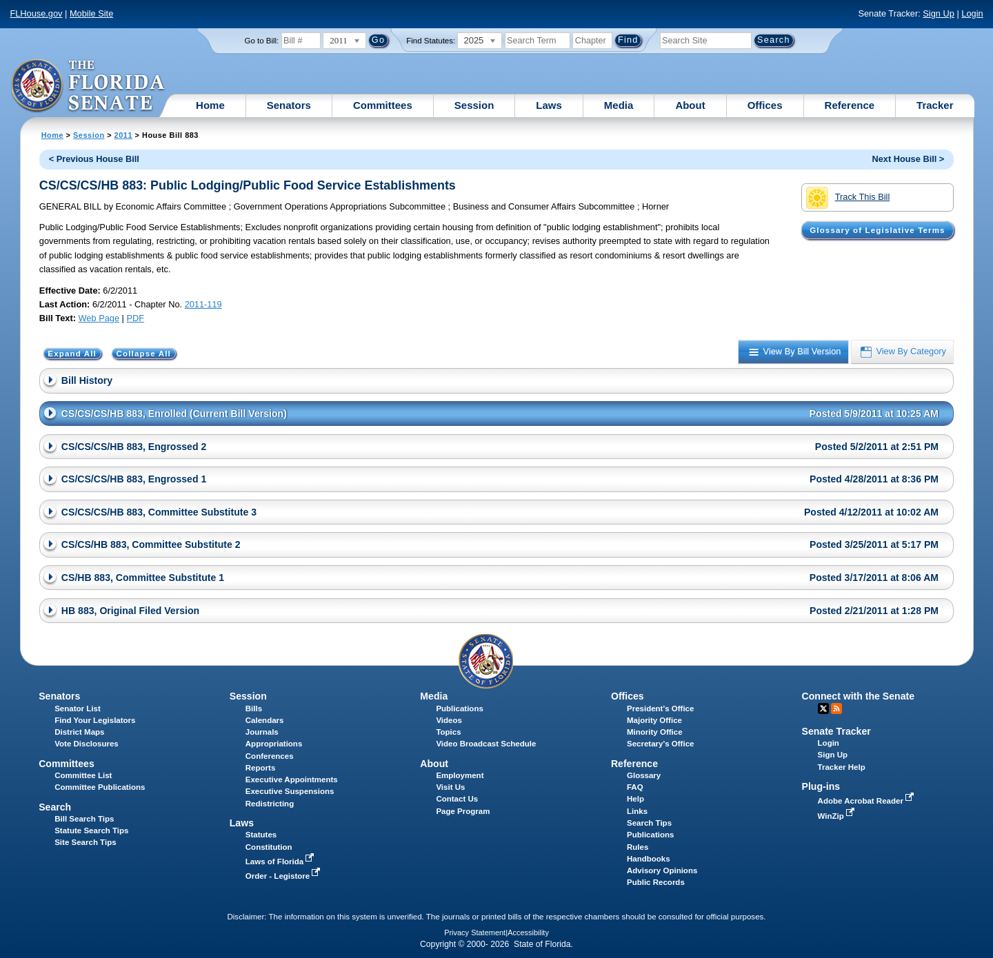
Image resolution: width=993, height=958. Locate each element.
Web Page (99, 318)
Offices (765, 105)
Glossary (644, 775)
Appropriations (274, 744)
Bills (253, 708)
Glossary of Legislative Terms (877, 230)
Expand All (72, 353)
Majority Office (654, 720)
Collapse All (144, 353)
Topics (448, 732)
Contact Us (457, 799)
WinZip (837, 816)
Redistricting (269, 803)
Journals (262, 732)
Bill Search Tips (84, 819)
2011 (123, 135)
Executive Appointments (291, 779)
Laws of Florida (281, 861)
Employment (459, 775)
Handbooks (648, 859)
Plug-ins (821, 786)
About (690, 105)
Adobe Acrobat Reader (867, 801)
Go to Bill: (261, 41)
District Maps (79, 732)
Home (210, 105)
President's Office (660, 708)
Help (635, 799)
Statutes (261, 834)
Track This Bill (848, 198)
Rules (637, 847)
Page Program (463, 811)
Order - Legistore (284, 876)
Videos (449, 720)
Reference (850, 105)
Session (474, 105)
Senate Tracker (836, 731)
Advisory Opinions (662, 870)
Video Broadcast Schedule (486, 744)
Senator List (77, 708)
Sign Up (938, 13)
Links (637, 811)
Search (55, 807)
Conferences (269, 756)
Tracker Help (841, 767)
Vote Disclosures (86, 744)
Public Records (656, 882)
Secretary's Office (660, 744)
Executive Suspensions (289, 791)
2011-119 (203, 304)
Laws (549, 105)
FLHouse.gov (36, 13)
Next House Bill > (908, 159)
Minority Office (655, 732)
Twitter (823, 708)
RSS (836, 708)
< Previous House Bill (94, 159)
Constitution (268, 847)
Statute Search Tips (91, 830)
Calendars (264, 720)
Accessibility (528, 932)
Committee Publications (99, 787)
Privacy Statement (474, 932)
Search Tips (649, 823)
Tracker (934, 105)
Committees (382, 105)
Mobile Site (91, 13)
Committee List (83, 775)
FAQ (635, 787)
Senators (289, 105)
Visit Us (450, 787)
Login (972, 13)
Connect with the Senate (858, 696)
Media (619, 105)
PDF (135, 318)
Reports (260, 768)
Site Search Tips (85, 842)
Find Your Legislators (94, 720)
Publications (459, 708)
